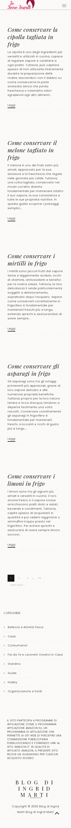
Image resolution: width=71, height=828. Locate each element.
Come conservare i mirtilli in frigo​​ (31, 259)
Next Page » (18, 585)
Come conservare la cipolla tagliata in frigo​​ (33, 37)
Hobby (12, 682)
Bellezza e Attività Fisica (25, 627)
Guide (12, 673)
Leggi (11, 105)
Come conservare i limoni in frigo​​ (31, 479)
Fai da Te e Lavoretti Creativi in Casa (35, 654)
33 (39, 578)
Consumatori (17, 645)
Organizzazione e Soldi (25, 691)
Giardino (14, 664)
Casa (12, 636)
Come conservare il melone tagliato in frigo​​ (32, 150)
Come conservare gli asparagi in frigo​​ (33, 369)
